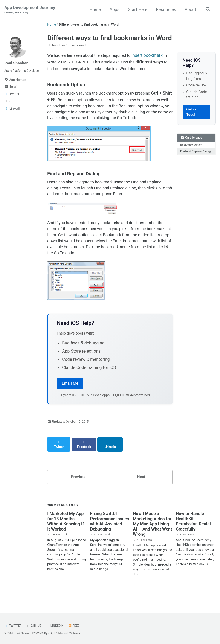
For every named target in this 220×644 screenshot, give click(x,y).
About (189, 9)
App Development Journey (29, 10)
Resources (165, 9)
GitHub (35, 626)
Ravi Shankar (17, 63)
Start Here (136, 9)
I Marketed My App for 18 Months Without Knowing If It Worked (65, 532)
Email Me (70, 396)
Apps (113, 9)
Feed (77, 626)
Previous (78, 487)
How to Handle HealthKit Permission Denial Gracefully (193, 532)
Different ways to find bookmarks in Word (109, 38)
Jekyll (53, 633)
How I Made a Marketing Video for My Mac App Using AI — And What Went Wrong (152, 535)
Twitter (13, 626)
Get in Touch (191, 112)
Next (141, 487)
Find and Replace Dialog (191, 154)
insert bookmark (153, 55)
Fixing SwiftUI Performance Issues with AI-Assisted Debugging (109, 532)
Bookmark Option (192, 145)
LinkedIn (57, 626)
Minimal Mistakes (71, 633)
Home (94, 9)
